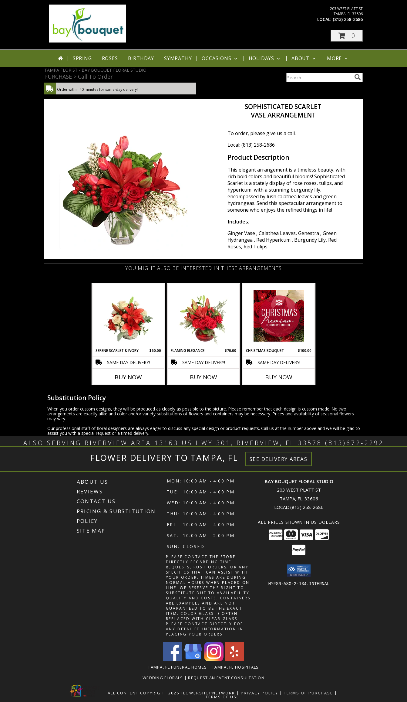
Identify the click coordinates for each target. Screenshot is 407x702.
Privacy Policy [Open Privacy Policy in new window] (259, 693)
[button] (347, 36)
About (304, 58)
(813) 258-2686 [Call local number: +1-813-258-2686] (348, 19)
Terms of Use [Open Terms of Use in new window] (222, 697)
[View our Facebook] (172, 660)
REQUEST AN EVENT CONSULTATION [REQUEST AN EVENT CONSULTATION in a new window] (226, 677)
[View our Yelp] (234, 660)
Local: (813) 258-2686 (251, 144)
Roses (110, 58)
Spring (82, 58)
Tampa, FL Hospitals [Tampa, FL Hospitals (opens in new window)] (235, 667)
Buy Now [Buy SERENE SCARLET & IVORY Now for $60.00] (128, 377)
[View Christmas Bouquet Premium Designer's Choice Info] (279, 316)
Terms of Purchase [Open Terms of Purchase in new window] (308, 693)
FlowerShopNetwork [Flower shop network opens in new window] (208, 693)
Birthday (141, 58)
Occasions (220, 58)
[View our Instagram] (214, 660)
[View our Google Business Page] (193, 660)
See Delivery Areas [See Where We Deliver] (279, 458)
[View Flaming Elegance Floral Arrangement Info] (203, 315)
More (338, 58)
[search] (357, 77)
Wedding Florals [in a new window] (163, 677)
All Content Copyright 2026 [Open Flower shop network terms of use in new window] (143, 693)
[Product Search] (319, 77)
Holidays (265, 58)
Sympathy (178, 58)
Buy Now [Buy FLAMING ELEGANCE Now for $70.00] (203, 377)
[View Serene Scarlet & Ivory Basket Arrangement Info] (128, 315)
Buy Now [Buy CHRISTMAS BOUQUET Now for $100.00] (278, 377)
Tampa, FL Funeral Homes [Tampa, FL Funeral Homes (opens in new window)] (177, 667)
